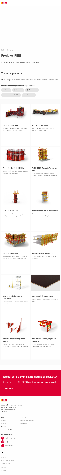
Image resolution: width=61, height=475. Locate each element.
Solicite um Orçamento (7, 429)
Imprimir (3, 457)
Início (3, 50)
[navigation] (10, 388)
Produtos (3, 421)
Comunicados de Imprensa (26, 421)
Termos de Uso (5, 464)
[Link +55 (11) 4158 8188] (30, 438)
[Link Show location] (30, 445)
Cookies (3, 470)
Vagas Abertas (23, 423)
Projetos (3, 423)
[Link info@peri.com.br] (30, 441)
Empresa (3, 426)
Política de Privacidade (7, 460)
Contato (3, 467)
